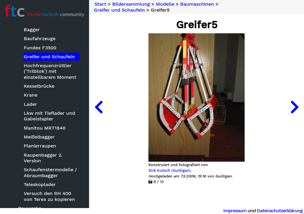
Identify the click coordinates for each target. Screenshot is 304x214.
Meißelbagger (39, 137)
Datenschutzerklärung (280, 210)
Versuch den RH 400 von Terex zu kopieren (49, 196)
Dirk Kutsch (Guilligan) (169, 171)
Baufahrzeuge (40, 38)
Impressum (234, 210)
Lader (30, 104)
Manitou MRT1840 (45, 128)
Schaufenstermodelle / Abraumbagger (50, 172)
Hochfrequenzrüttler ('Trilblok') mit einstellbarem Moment (50, 71)
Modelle (165, 4)
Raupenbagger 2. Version (43, 157)
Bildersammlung (131, 4)
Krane (30, 95)
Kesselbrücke (39, 86)
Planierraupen (40, 146)
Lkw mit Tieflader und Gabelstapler (49, 116)
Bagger (32, 29)
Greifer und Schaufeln (49, 56)
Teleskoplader (40, 184)
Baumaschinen (197, 4)
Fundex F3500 (40, 48)
